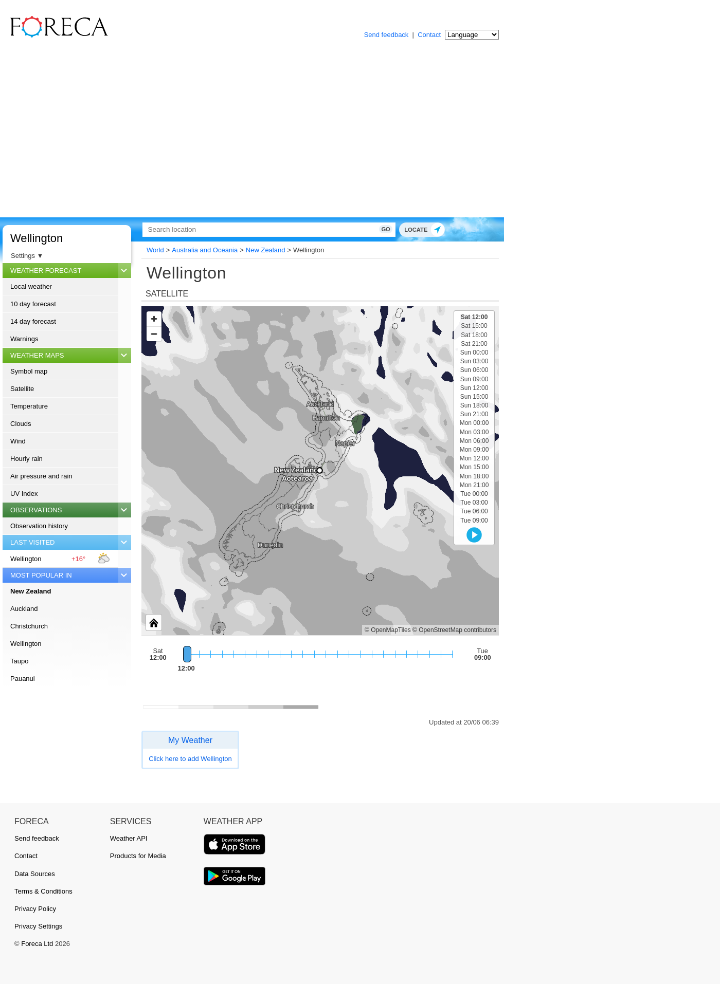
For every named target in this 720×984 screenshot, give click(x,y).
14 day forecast (33, 321)
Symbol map (28, 371)
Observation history (39, 526)
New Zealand (30, 591)
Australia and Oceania (205, 250)
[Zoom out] (154, 333)
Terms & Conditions (43, 891)
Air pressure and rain (41, 476)
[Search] (260, 229)
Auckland (24, 608)
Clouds (20, 424)
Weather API (129, 838)
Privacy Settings (38, 926)
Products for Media (138, 856)
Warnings (24, 339)
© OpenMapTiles (388, 630)
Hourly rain (26, 458)
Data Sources (34, 874)
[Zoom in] (154, 318)
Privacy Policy (35, 909)
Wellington (36, 238)
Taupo (19, 661)
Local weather (31, 286)
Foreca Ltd (37, 944)
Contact (429, 35)
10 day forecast (33, 304)
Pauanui (22, 678)
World (155, 250)
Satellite (22, 389)
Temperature (29, 406)
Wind (18, 441)
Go (369, 229)
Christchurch (29, 626)
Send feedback (386, 35)
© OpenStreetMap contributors (454, 630)
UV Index (24, 493)
